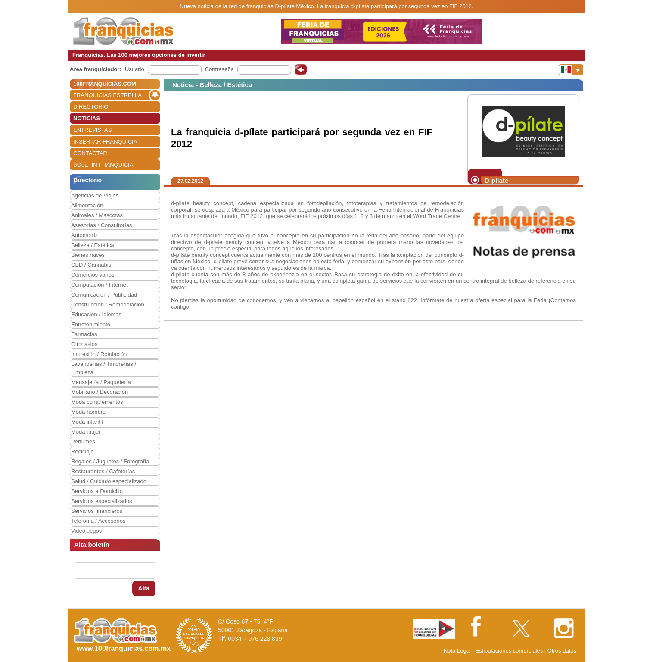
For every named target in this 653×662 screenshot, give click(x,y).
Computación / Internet (99, 284)
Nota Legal (457, 650)
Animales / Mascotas (97, 215)
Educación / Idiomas (96, 314)
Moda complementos (97, 402)
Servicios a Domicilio (97, 491)
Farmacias (84, 334)
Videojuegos (86, 531)
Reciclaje (82, 451)
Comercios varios (92, 275)
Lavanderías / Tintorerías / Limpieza (103, 368)
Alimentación (87, 205)
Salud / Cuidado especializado (108, 481)
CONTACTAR (90, 153)
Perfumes (83, 441)
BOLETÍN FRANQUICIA (103, 165)
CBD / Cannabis (91, 265)
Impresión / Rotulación (99, 354)
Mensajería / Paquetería (101, 382)
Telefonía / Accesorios (98, 521)
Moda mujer (86, 431)
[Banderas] (571, 69)
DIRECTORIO (90, 106)
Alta (143, 588)
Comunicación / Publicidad (104, 294)
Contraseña (219, 69)
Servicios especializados (101, 501)
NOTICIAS (86, 118)
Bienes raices (88, 255)
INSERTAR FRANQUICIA (105, 141)
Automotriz (84, 235)
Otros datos (561, 650)
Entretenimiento (90, 324)
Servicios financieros (96, 511)
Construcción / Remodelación (107, 304)
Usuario (134, 69)
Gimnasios (84, 344)
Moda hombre (88, 412)
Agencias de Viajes (94, 195)
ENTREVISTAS (92, 130)
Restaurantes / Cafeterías (103, 471)
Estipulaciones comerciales (509, 650)
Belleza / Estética (92, 245)
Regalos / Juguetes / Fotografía (110, 461)
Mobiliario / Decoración (99, 392)
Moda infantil (87, 421)
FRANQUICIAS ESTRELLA (107, 95)
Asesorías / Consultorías (101, 225)
